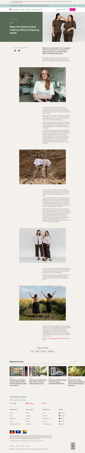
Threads (62, 418)
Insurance (28, 421)
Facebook (63, 415)
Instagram (63, 412)
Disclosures (18, 445)
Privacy (27, 445)
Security (23, 445)
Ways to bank (28, 423)
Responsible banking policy (15, 423)
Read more (20, 2)
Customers (51, 351)
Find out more (47, 5)
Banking (27, 412)
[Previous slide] (71, 361)
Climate (43, 351)
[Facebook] (15, 50)
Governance (12, 445)
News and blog (13, 418)
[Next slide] (74, 361)
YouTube (62, 421)
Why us (11, 415)
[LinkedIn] (19, 50)
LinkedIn (62, 423)
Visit (45, 403)
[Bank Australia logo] (14, 9)
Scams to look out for (47, 423)
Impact (11, 22)
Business (28, 418)
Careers (11, 421)
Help (43, 412)
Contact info (45, 415)
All (32, 351)
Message (31, 403)
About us (11, 412)
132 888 (14, 403)
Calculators (45, 421)
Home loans (28, 415)
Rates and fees (45, 418)
